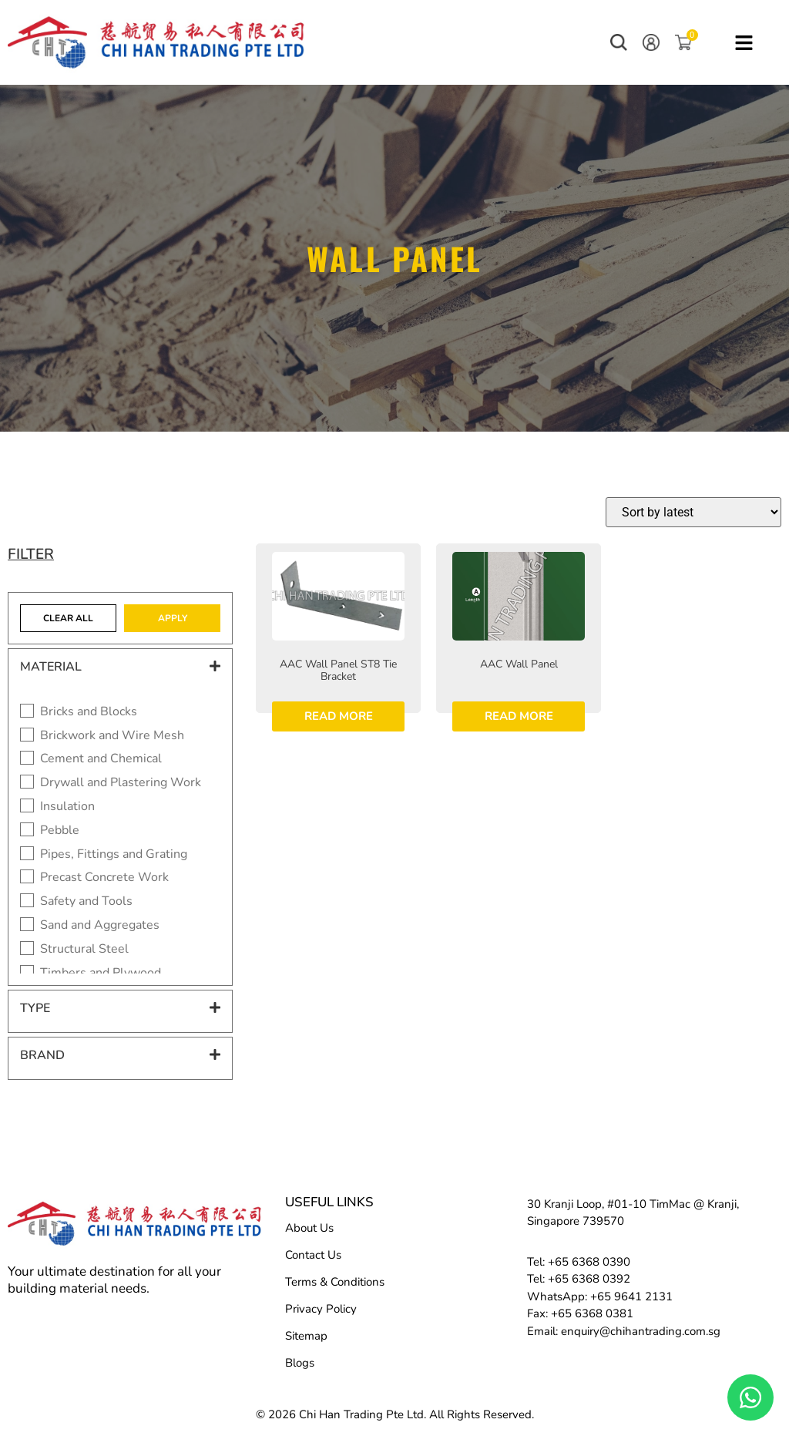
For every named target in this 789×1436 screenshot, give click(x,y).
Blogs (299, 1362)
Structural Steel (84, 949)
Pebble (59, 830)
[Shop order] (693, 512)
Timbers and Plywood (100, 973)
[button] (618, 42)
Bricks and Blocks (88, 712)
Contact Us (313, 1255)
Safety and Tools (86, 901)
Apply (172, 618)
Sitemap (306, 1336)
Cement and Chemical (101, 759)
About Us (309, 1228)
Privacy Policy (321, 1309)
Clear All (68, 618)
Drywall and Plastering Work (120, 783)
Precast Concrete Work (104, 877)
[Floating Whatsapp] (750, 1397)
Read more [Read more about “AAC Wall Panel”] (519, 716)
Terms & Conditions (334, 1282)
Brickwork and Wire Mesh (112, 736)
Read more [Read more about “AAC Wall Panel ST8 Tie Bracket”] (338, 716)
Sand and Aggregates (99, 925)
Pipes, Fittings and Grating (113, 854)
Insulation (67, 807)
